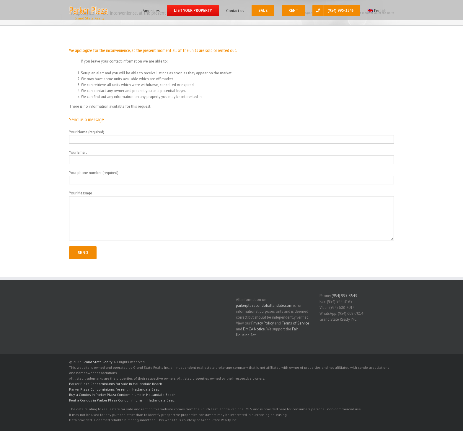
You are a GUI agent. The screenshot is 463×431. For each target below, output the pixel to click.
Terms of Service (295, 323)
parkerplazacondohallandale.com (264, 305)
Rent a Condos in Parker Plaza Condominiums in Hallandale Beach (123, 400)
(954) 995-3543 (344, 295)
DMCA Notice (254, 329)
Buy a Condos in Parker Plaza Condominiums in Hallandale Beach (122, 394)
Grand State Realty (97, 362)
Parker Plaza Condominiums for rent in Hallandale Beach (115, 389)
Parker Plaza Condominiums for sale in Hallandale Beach (115, 383)
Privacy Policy (262, 323)
